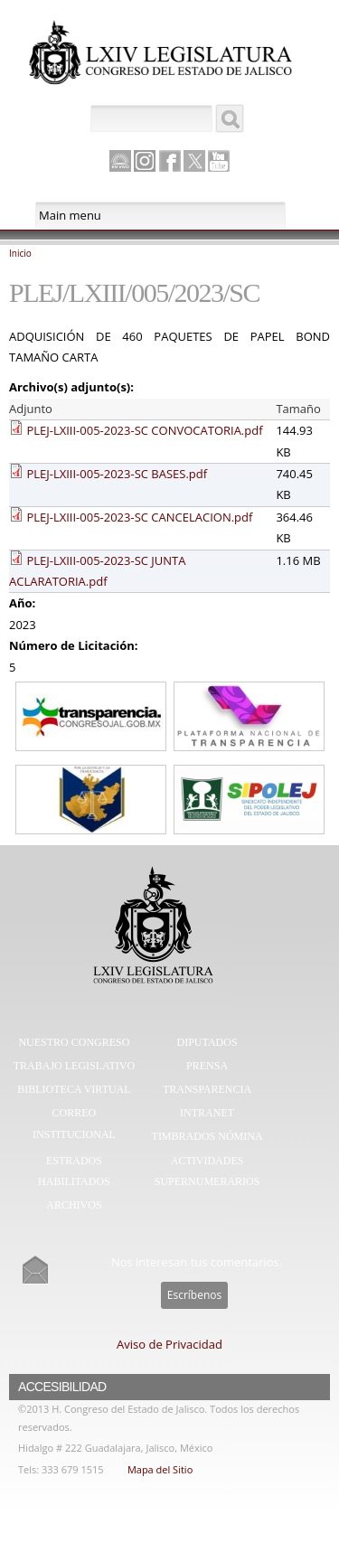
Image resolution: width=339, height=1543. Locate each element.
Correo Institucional (74, 1123)
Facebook (170, 161)
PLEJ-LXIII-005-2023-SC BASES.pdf (116, 474)
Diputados (207, 1042)
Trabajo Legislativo (74, 1065)
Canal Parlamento (120, 162)
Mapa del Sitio (160, 1469)
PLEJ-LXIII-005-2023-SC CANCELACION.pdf (139, 517)
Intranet (207, 1112)
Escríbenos (194, 1295)
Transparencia (207, 1089)
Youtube (219, 161)
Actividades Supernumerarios (207, 1171)
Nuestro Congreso (73, 1042)
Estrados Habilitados (74, 1171)
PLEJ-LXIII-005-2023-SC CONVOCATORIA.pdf (144, 430)
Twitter (194, 161)
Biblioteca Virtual (73, 1089)
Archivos (73, 1205)
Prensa (207, 1065)
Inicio (20, 253)
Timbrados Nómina (207, 1136)
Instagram (144, 161)
